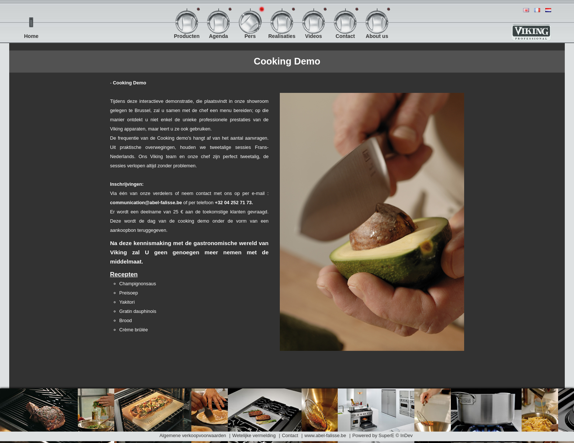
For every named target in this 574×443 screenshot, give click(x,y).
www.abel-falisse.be (326, 435)
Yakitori (127, 302)
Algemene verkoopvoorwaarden (192, 435)
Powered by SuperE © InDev (382, 435)
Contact (290, 435)
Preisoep (128, 293)
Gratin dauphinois (137, 311)
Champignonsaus (137, 283)
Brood (125, 320)
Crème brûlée (133, 329)
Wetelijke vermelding (254, 435)
